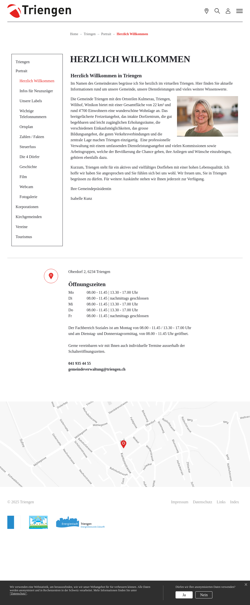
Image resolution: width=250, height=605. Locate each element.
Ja (184, 595)
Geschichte (28, 236)
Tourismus (24, 306)
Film (23, 246)
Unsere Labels (31, 171)
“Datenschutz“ (18, 593)
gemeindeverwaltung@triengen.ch (96, 439)
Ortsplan (26, 196)
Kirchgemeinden (29, 286)
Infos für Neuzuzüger (36, 161)
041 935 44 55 (79, 433)
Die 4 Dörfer (30, 226)
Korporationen (27, 276)
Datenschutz (202, 572)
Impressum (179, 572)
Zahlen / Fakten (32, 206)
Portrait (21, 141)
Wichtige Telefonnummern (33, 184)
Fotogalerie (28, 266)
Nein (204, 595)
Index (234, 572)
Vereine (22, 296)
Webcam (26, 256)
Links (221, 572)
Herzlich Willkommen (36, 152)
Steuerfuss (28, 216)
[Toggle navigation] (240, 11)
